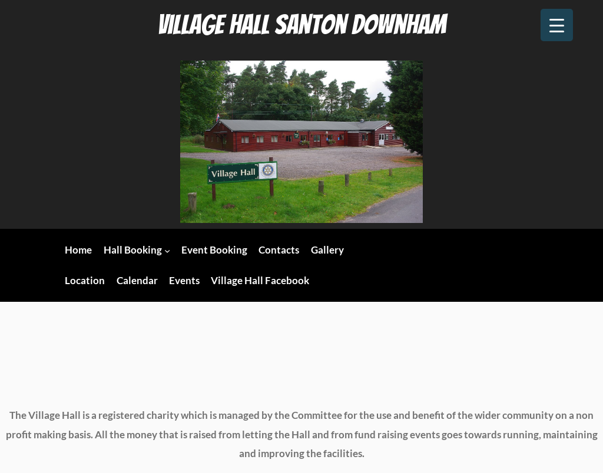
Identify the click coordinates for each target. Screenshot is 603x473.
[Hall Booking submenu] (167, 251)
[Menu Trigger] (557, 25)
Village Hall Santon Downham (301, 24)
